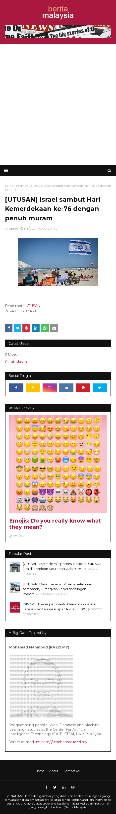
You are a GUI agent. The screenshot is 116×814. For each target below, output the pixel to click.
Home (40, 771)
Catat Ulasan (16, 362)
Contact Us (71, 771)
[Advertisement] (58, 104)
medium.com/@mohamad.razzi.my (56, 742)
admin (13, 228)
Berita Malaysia (76, 807)
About (53, 771)
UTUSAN (33, 306)
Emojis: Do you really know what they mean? (55, 524)
